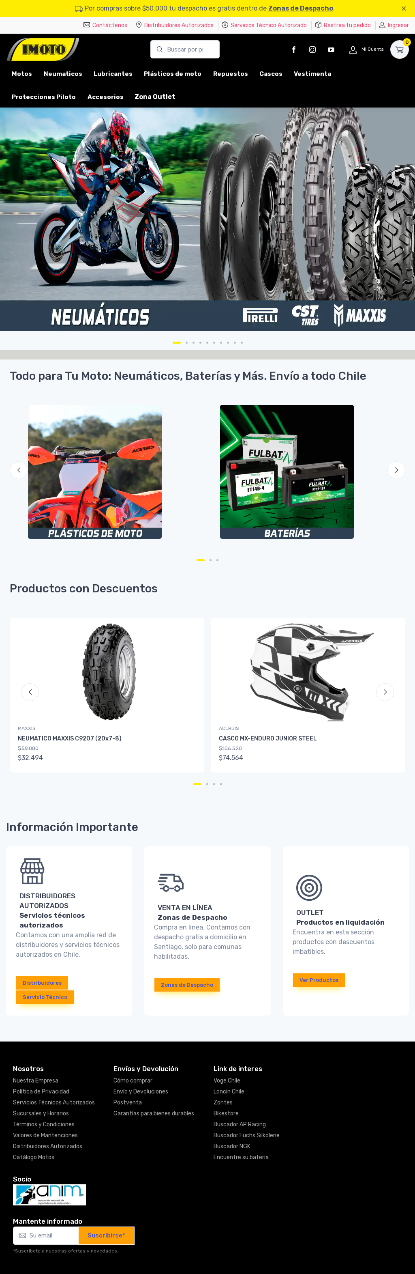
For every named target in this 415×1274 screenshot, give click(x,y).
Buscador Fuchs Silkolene (247, 1135)
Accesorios (106, 97)
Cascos (270, 73)
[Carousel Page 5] (207, 343)
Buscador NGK (232, 1146)
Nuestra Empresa (35, 1080)
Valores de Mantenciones (45, 1135)
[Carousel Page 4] (200, 343)
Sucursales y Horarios (41, 1113)
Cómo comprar (132, 1080)
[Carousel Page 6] (214, 343)
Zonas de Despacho (300, 8)
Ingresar (394, 25)
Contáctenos (105, 25)
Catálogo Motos (33, 1157)
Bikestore (226, 1113)
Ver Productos (318, 980)
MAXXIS (27, 728)
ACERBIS (229, 728)
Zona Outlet (155, 97)
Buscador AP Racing (240, 1124)
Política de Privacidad (41, 1091)
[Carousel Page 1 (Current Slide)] (177, 343)
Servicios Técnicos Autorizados (54, 1102)
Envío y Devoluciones (140, 1091)
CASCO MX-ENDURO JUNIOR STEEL (268, 738)
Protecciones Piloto (44, 97)
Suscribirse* (106, 1235)
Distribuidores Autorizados (174, 25)
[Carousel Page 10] (242, 343)
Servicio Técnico (45, 997)
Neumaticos (63, 73)
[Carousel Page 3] (194, 343)
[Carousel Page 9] (235, 343)
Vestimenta (312, 73)
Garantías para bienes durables (153, 1113)
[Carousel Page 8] (228, 343)
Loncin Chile (229, 1091)
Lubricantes (113, 73)
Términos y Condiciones (44, 1124)
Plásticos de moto (172, 73)
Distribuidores (42, 983)
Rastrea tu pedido (343, 25)
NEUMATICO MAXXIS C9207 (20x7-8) (70, 738)
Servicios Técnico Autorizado (264, 25)
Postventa (127, 1102)
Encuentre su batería (241, 1157)
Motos (22, 73)
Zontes (223, 1102)
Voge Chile (227, 1080)
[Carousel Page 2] (187, 343)
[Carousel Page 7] (221, 343)
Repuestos (230, 73)
